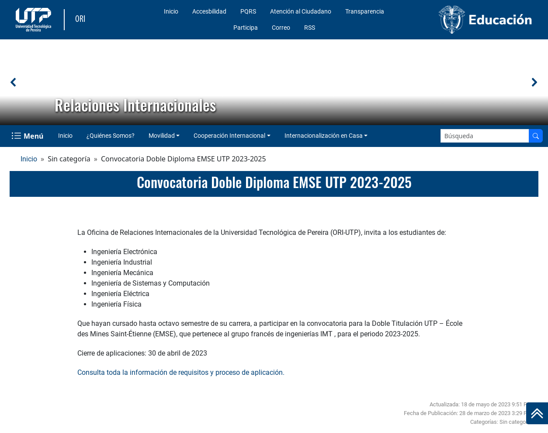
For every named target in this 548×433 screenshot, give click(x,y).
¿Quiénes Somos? (111, 135)
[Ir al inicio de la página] (537, 413)
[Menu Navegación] (28, 136)
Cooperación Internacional (229, 135)
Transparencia (364, 11)
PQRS (248, 11)
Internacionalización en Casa (323, 135)
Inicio (171, 11)
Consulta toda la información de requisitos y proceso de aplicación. (180, 372)
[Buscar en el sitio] (536, 136)
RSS (309, 27)
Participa (245, 27)
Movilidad (162, 135)
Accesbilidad (209, 11)
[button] (14, 82)
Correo (281, 27)
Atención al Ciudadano (300, 11)
